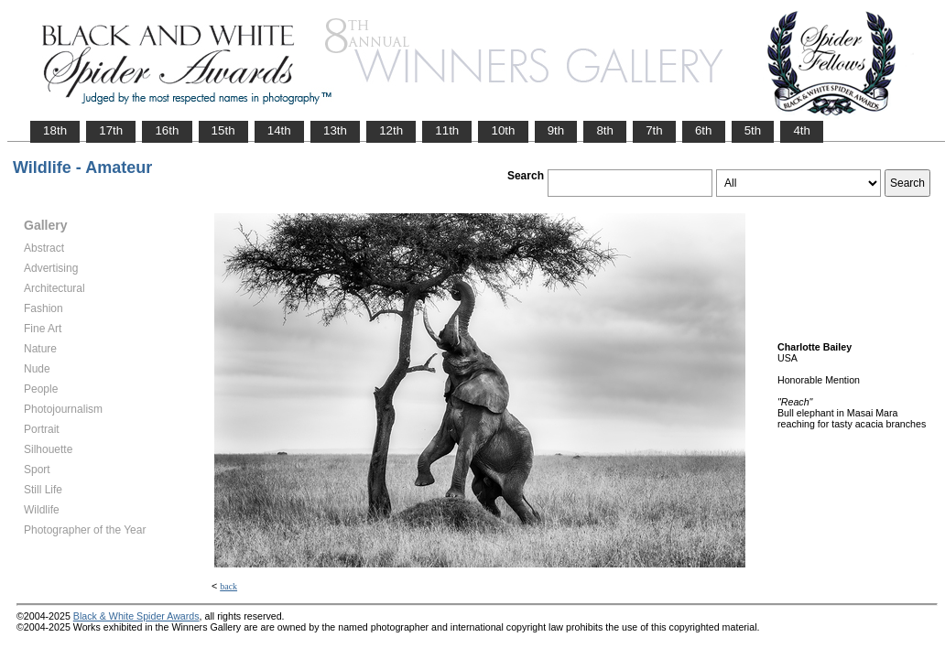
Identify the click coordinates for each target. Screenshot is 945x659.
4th (801, 130)
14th (279, 130)
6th (703, 130)
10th (503, 130)
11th (447, 130)
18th (55, 130)
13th (335, 130)
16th (167, 130)
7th (654, 130)
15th (223, 130)
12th (391, 130)
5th (753, 130)
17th (111, 130)
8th (605, 130)
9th (556, 130)
